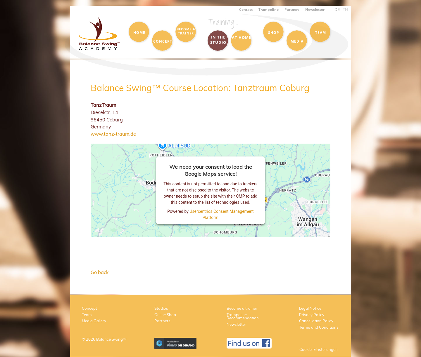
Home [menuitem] (139, 32)
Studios (161, 308)
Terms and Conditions (319, 327)
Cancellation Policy (316, 320)
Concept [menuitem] (162, 41)
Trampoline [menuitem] (268, 9)
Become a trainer (242, 308)
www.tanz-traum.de (113, 134)
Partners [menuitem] (291, 9)
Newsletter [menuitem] (315, 9)
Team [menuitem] (320, 32)
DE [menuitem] (337, 9)
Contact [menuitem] (246, 9)
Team (87, 314)
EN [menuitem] (345, 9)
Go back (99, 272)
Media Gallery (94, 320)
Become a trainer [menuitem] (186, 31)
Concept (89, 308)
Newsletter (236, 324)
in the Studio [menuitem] (218, 39)
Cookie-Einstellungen (318, 349)
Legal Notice (310, 308)
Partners (162, 320)
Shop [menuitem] (273, 32)
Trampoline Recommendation (243, 316)
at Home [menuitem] (241, 37)
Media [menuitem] (297, 41)
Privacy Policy (311, 314)
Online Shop (165, 314)
